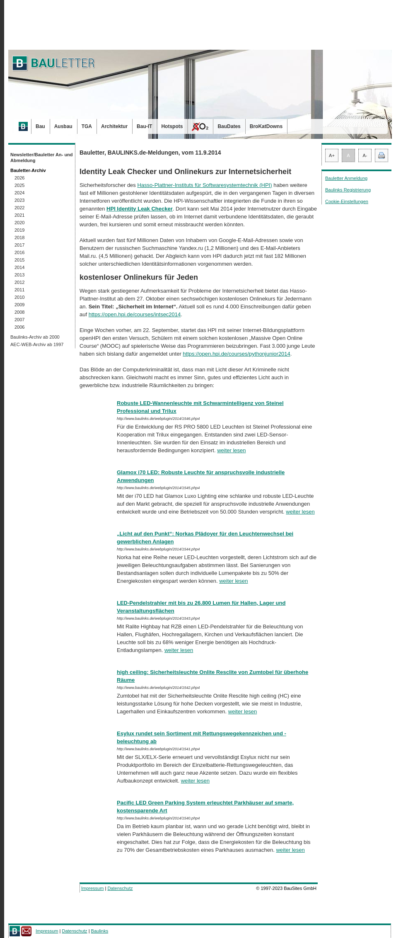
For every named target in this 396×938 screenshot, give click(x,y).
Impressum (92, 888)
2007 (19, 319)
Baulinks (100, 930)
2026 (19, 177)
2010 (19, 297)
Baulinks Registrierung (348, 189)
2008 (19, 312)
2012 (19, 282)
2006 (19, 327)
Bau (40, 126)
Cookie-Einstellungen (346, 201)
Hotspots (172, 126)
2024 (19, 192)
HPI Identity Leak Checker (139, 209)
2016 (19, 252)
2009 (19, 304)
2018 (19, 237)
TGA (87, 126)
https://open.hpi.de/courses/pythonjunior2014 (236, 354)
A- (365, 155)
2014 (19, 267)
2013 (19, 274)
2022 (19, 207)
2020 (19, 222)
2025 (19, 185)
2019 (19, 230)
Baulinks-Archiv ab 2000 (35, 336)
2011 (19, 289)
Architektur (114, 126)
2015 (19, 259)
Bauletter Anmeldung (346, 178)
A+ (332, 155)
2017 (19, 244)
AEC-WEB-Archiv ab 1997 (36, 344)
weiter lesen (231, 450)
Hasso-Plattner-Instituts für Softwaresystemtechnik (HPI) (204, 185)
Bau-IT (144, 126)
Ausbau (63, 126)
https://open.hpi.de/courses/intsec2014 (135, 314)
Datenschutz (120, 888)
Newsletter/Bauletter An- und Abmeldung (41, 157)
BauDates (228, 126)
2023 (19, 200)
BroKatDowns (266, 126)
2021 (19, 215)
